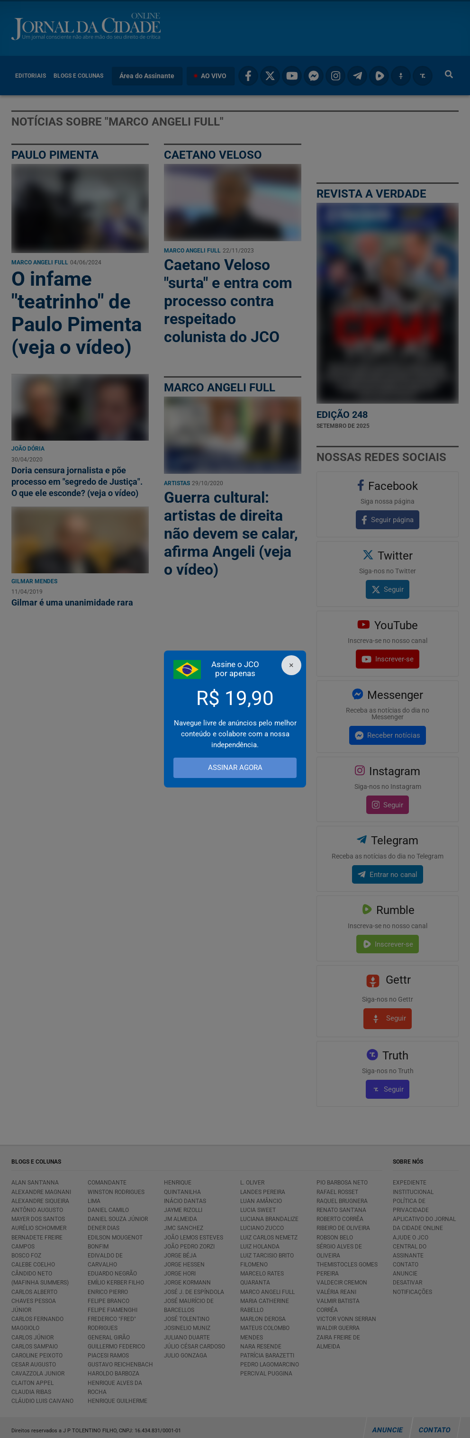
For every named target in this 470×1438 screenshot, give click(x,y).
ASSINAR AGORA (235, 768)
